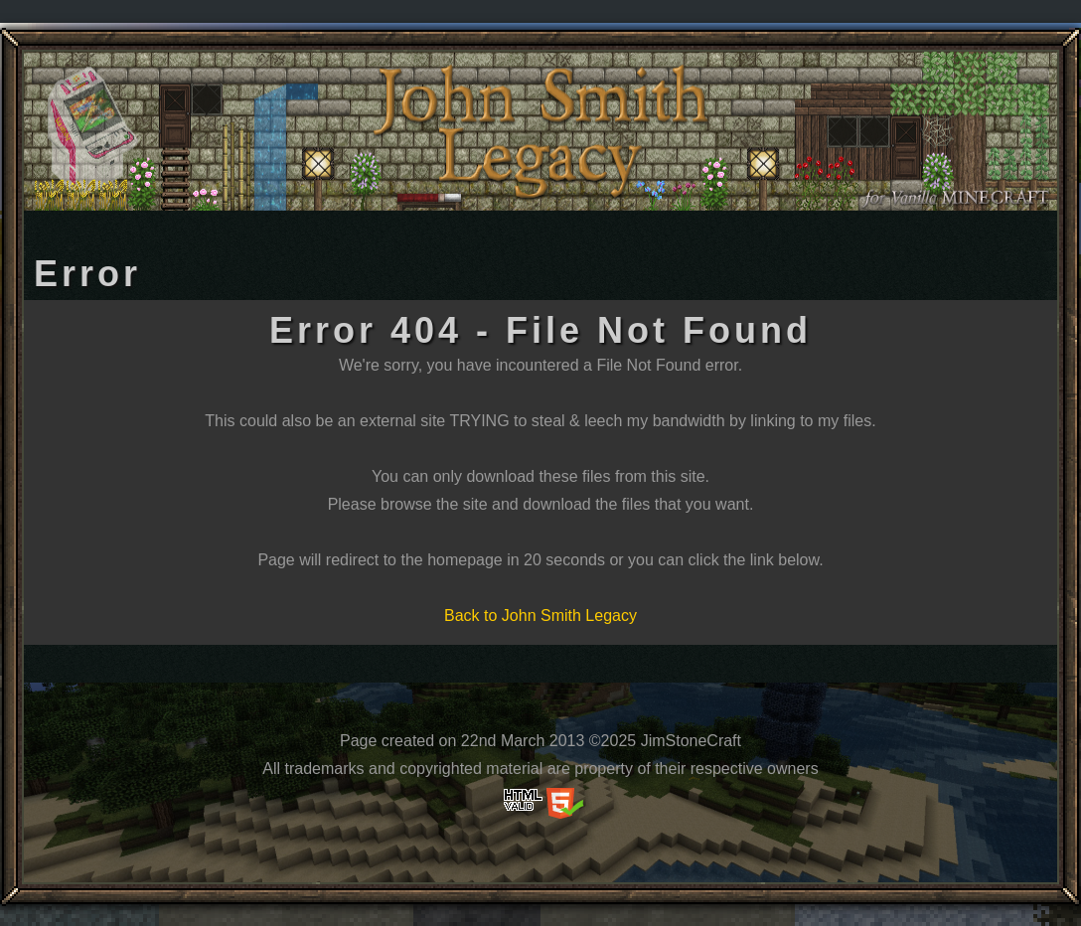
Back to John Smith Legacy (540, 615)
